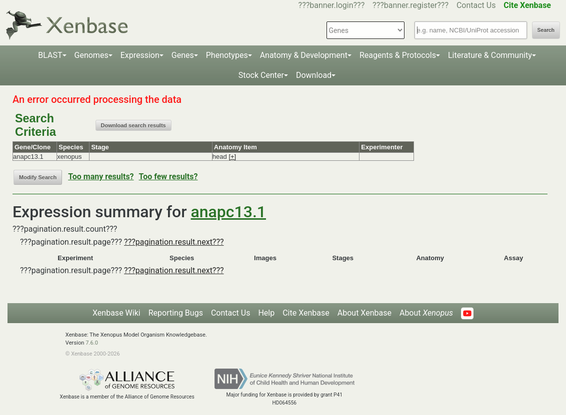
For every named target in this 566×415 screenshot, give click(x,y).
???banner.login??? (331, 5)
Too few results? (168, 176)
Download (314, 75)
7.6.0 (92, 343)
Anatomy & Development (304, 55)
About (426, 313)
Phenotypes (227, 55)
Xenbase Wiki (116, 313)
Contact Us (476, 5)
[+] (232, 156)
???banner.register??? (410, 5)
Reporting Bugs (175, 313)
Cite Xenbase (306, 313)
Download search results (133, 125)
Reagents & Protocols (398, 55)
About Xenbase (365, 313)
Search (546, 30)
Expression (140, 55)
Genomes (91, 55)
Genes (183, 55)
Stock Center (261, 75)
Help (266, 313)
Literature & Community (490, 55)
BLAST (50, 55)
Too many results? (101, 176)
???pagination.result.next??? (174, 242)
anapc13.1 (228, 211)
